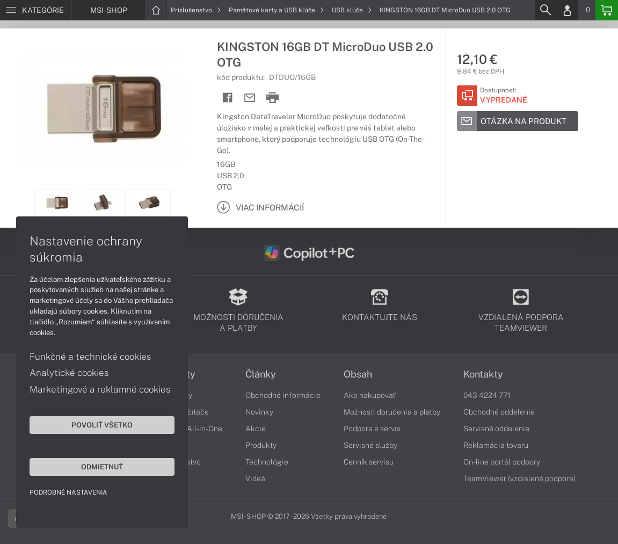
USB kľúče (352, 10)
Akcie (255, 428)
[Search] (545, 10)
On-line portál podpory (501, 462)
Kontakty (483, 374)
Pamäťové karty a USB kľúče (276, 10)
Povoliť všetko (102, 424)
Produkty (261, 445)
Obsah (358, 374)
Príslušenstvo (196, 10)
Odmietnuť (102, 466)
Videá (255, 478)
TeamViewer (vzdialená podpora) (519, 478)
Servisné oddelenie (496, 428)
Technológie (266, 462)
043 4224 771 (487, 395)
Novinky (259, 412)
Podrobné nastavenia (68, 492)
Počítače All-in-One (188, 428)
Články (260, 374)
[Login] (567, 10)
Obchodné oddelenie (499, 412)
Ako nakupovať (370, 395)
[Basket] (606, 10)
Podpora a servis (372, 428)
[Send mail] (249, 98)
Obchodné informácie (283, 395)
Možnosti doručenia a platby (392, 412)
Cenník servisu (369, 462)
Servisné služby (370, 445)
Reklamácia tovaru (495, 445)
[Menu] (35, 10)
